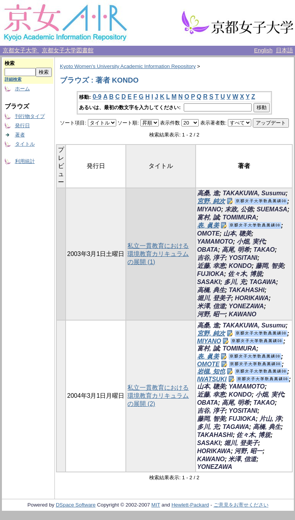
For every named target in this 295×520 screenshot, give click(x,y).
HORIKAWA (252, 298)
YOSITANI (243, 257)
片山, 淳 (270, 418)
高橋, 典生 (211, 290)
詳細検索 (13, 79)
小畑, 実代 (251, 241)
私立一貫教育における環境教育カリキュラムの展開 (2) (158, 395)
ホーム (22, 88)
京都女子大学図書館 (68, 50)
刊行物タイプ (30, 116)
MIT (156, 505)
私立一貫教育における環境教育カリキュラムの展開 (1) (158, 254)
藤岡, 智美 (269, 265)
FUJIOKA (210, 274)
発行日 (22, 125)
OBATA (207, 249)
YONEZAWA (246, 306)
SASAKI (208, 282)
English (263, 50)
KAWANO (242, 314)
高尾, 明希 (236, 249)
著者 (20, 135)
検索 (10, 63)
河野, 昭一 (211, 314)
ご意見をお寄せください (241, 505)
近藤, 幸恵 (211, 265)
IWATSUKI (212, 379)
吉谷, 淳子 (211, 257)
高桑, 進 (208, 193)
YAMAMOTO (215, 241)
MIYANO (209, 209)
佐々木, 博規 (245, 274)
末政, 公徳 (239, 209)
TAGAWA (263, 282)
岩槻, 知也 (211, 371)
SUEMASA (272, 209)
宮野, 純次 (211, 201)
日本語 (284, 50)
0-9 (96, 96)
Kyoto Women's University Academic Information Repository (128, 66)
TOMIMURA (239, 217)
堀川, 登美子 (214, 298)
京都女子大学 (21, 50)
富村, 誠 (208, 217)
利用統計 (25, 161)
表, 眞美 (208, 225)
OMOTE (208, 233)
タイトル (25, 144)
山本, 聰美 (237, 233)
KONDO (240, 265)
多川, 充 (235, 282)
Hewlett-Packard (190, 505)
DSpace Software (76, 505)
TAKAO (264, 249)
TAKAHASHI (246, 290)
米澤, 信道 (211, 306)
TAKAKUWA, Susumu (253, 193)
